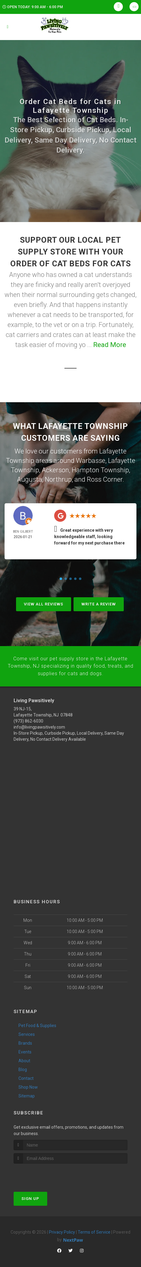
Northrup (58, 477)
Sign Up (30, 1194)
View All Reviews (43, 601)
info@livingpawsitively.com (39, 722)
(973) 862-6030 (28, 716)
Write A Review (98, 601)
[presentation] (46, 1170)
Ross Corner (105, 477)
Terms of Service (94, 1227)
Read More (109, 345)
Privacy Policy (62, 1227)
